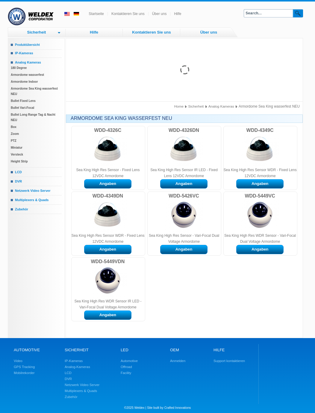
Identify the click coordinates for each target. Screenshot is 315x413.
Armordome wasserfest (27, 74)
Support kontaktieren (229, 361)
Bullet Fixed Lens (23, 101)
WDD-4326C (108, 130)
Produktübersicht (27, 44)
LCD (18, 172)
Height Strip (19, 161)
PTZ (13, 140)
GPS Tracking (24, 367)
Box (13, 127)
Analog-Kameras (77, 367)
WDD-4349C (260, 130)
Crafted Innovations (177, 407)
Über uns (159, 14)
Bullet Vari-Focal (22, 107)
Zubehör (21, 209)
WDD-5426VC (184, 195)
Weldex (139, 407)
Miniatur (16, 147)
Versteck (17, 154)
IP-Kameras (24, 53)
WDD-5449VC (260, 195)
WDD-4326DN (184, 130)
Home (179, 106)
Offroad (126, 367)
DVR (18, 181)
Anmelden (177, 361)
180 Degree (19, 68)
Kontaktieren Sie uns (128, 14)
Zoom (15, 133)
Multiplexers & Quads (32, 200)
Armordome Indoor (24, 81)
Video (18, 361)
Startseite (96, 14)
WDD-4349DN (108, 195)
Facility (126, 373)
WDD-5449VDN (108, 261)
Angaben (107, 183)
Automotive (129, 361)
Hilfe (177, 14)
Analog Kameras (28, 62)
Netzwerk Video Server (32, 190)
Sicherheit (36, 32)
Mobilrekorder (24, 373)
